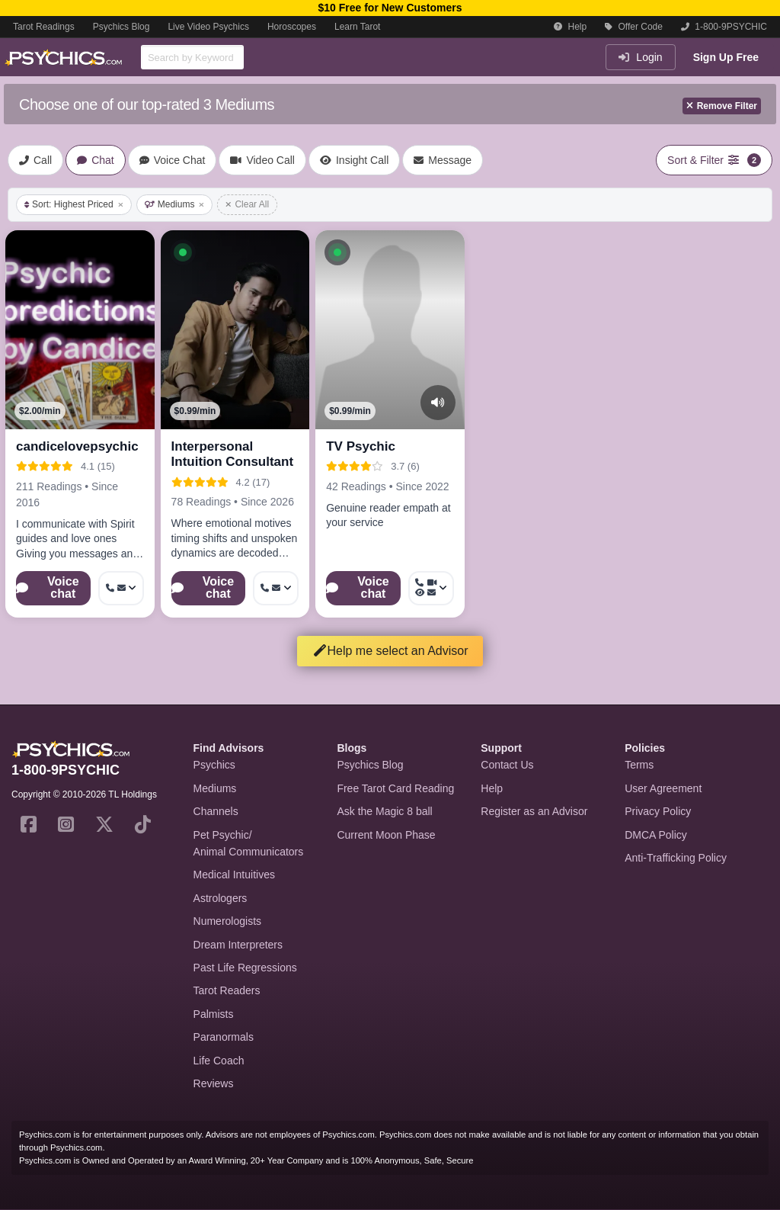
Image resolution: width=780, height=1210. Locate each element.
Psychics (214, 765)
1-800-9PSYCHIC (724, 26)
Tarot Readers (227, 990)
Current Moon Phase (386, 835)
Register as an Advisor (534, 811)
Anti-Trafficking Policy (676, 858)
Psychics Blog (121, 26)
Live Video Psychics (208, 26)
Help (570, 26)
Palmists (213, 1014)
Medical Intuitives (234, 874)
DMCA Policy (656, 835)
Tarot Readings (44, 26)
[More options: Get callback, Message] (121, 588)
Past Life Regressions (245, 967)
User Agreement (663, 788)
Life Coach (219, 1060)
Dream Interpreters (238, 945)
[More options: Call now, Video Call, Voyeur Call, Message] (431, 588)
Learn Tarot (357, 26)
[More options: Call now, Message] (276, 588)
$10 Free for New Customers (390, 8)
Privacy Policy (658, 811)
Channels (215, 811)
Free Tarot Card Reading (395, 788)
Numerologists (227, 921)
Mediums (175, 204)
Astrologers (220, 898)
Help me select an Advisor (390, 650)
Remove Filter (721, 106)
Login (640, 57)
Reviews (213, 1083)
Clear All (247, 204)
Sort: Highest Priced (73, 204)
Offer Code (634, 26)
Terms (639, 765)
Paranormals (223, 1037)
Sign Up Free (726, 57)
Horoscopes (291, 26)
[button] (183, 252)
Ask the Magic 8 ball (384, 811)
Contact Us (507, 765)
